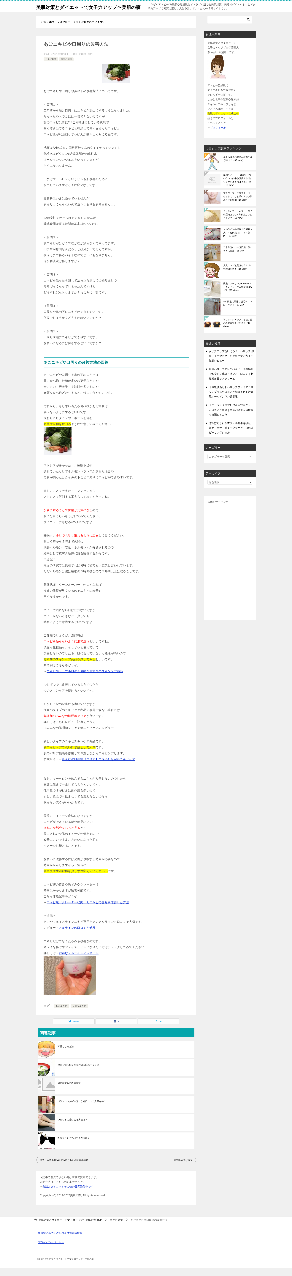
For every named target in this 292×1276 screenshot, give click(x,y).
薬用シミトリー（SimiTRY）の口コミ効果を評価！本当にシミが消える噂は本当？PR (237, 188)
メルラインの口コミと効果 (77, 935)
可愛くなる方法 (66, 1054)
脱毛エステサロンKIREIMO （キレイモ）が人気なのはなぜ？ (237, 295)
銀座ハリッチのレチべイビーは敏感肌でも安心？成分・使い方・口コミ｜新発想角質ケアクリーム (231, 382)
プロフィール (218, 135)
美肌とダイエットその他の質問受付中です (67, 1194)
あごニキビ (61, 1014)
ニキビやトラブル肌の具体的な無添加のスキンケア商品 (85, 679)
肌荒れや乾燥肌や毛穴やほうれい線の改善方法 (64, 1168)
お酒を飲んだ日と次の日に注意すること (78, 1073)
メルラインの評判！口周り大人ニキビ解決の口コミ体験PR (237, 241)
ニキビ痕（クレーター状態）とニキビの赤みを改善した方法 (88, 910)
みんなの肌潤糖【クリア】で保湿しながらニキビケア (98, 767)
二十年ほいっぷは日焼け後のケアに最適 (237, 257)
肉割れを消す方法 (183, 1168)
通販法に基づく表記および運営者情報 (60, 1241)
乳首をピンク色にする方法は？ (74, 1146)
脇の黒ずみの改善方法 (69, 1091)
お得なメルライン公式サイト (79, 961)
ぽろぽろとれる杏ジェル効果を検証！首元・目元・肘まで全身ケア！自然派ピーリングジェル (231, 436)
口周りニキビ (79, 1014)
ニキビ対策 (50, 67)
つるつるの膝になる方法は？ (73, 1127)
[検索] (229, 28)
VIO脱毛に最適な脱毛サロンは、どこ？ (237, 311)
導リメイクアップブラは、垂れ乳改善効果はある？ (237, 331)
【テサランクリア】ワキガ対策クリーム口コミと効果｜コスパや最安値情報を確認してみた (231, 418)
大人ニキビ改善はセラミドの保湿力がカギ (237, 275)
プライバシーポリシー (51, 1250)
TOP (70, 1228)
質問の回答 (66, 67)
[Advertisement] (229, 568)
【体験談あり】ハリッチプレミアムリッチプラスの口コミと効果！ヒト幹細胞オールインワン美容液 (231, 400)
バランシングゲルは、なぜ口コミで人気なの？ (82, 1109)
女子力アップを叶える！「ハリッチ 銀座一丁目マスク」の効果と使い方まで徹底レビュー (231, 364)
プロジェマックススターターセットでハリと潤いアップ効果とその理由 (237, 204)
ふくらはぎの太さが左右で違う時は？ (237, 167)
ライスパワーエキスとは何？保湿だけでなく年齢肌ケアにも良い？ (237, 222)
